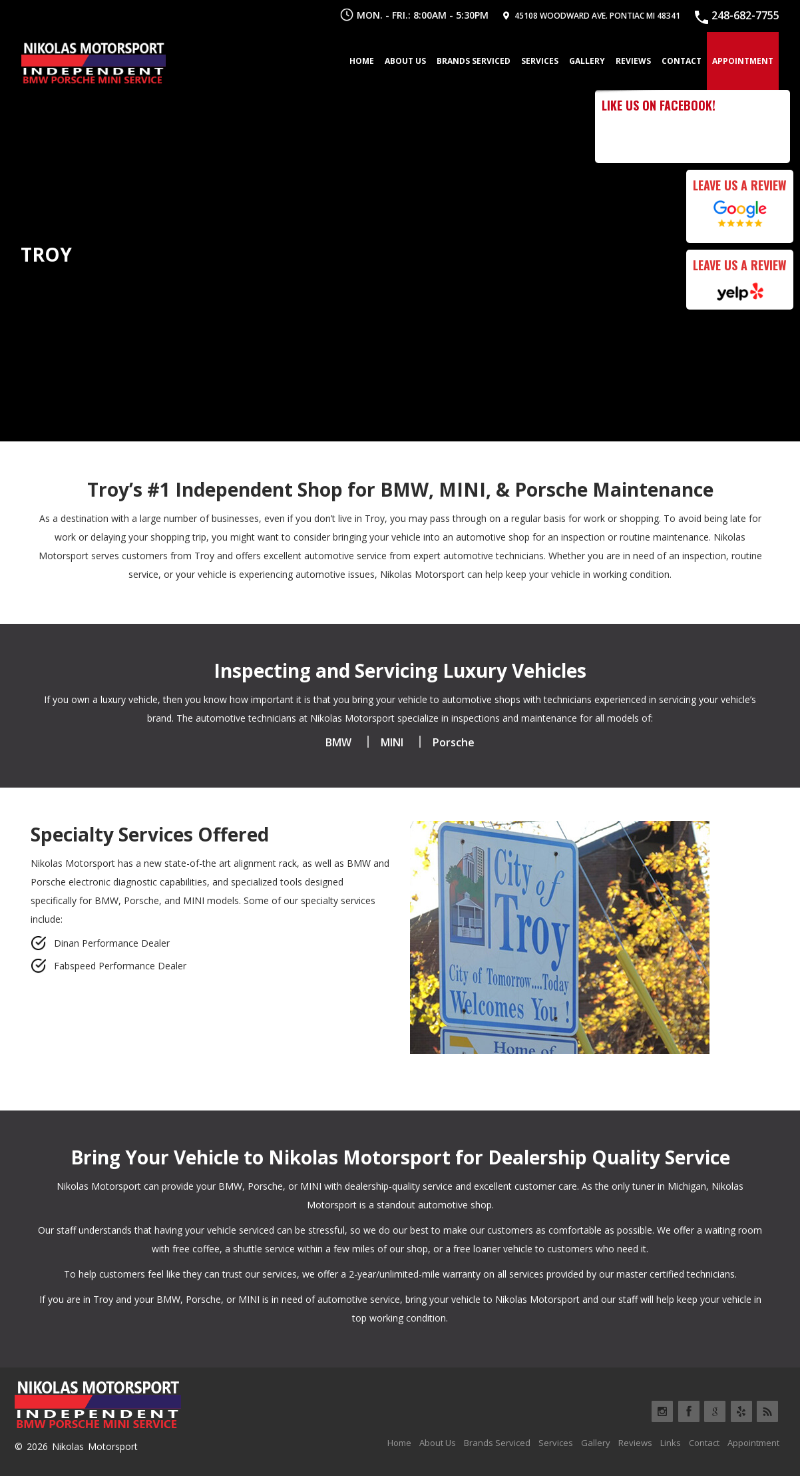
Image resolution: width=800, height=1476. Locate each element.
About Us (405, 61)
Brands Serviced (473, 61)
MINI (392, 742)
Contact (681, 61)
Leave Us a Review (740, 185)
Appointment (742, 61)
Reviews (633, 61)
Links (670, 1443)
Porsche (454, 742)
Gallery (587, 61)
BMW (338, 742)
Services (539, 61)
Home (361, 61)
